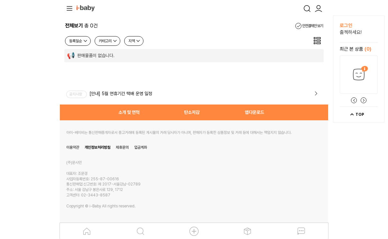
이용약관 (72, 147)
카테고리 (108, 41)
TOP (357, 114)
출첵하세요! (351, 32)
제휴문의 (122, 147)
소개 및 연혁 (129, 112)
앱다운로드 (254, 112)
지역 (134, 41)
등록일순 (78, 41)
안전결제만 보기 (309, 26)
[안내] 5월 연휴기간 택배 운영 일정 (120, 93)
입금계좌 (140, 147)
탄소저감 (191, 112)
